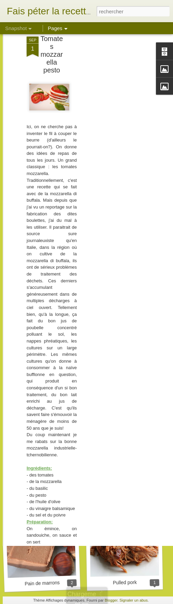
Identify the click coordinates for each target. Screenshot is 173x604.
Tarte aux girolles (126, 493)
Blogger (111, 600)
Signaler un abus (133, 600)
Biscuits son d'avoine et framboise (59, 489)
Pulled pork (125, 582)
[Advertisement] (114, 116)
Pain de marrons (42, 583)
